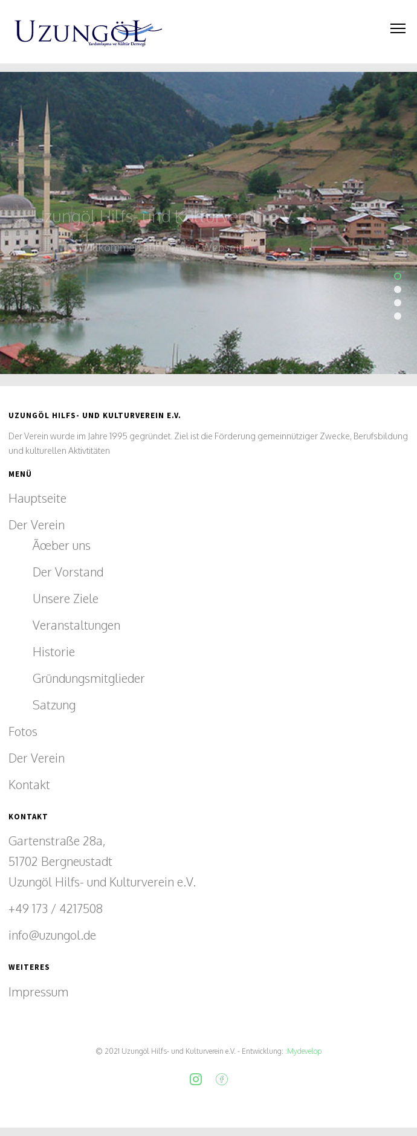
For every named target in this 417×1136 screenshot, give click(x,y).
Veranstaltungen (76, 625)
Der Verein (36, 524)
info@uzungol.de (52, 935)
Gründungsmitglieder (89, 678)
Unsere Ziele (66, 598)
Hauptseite (37, 498)
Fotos (22, 731)
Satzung (54, 704)
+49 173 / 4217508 (55, 908)
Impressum (38, 991)
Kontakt (29, 784)
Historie (54, 651)
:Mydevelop (302, 1051)
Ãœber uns (62, 545)
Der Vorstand (68, 571)
